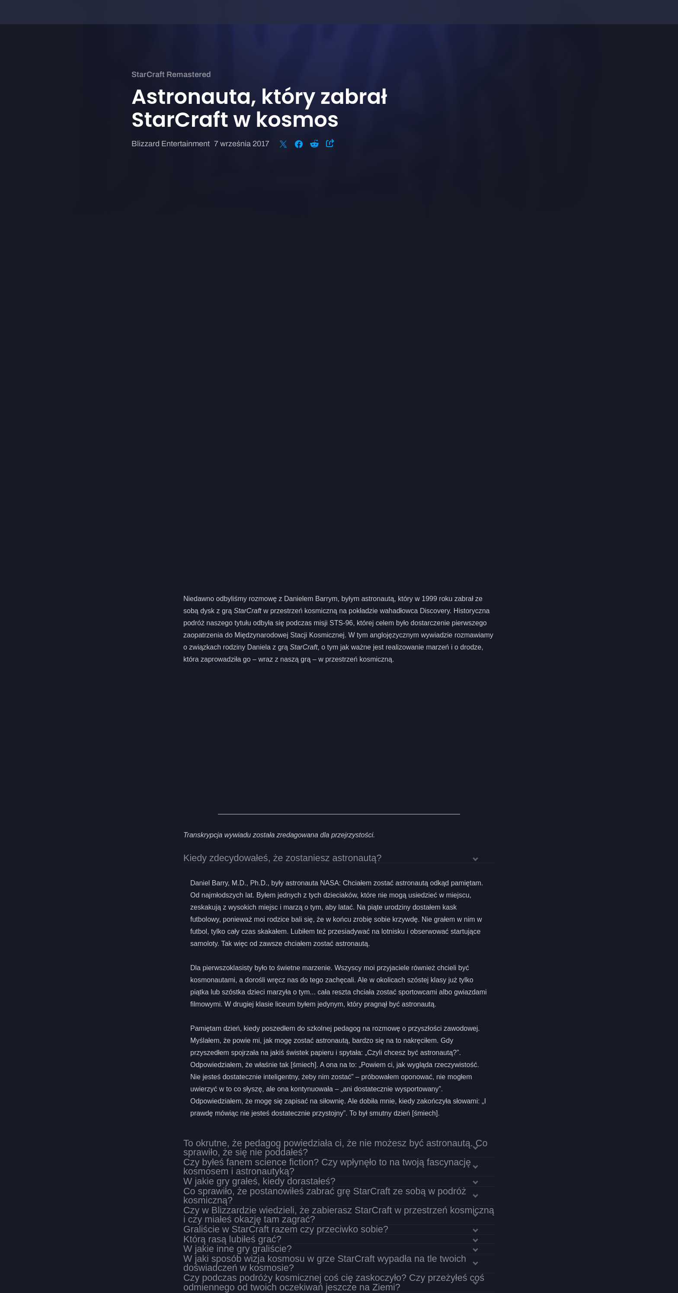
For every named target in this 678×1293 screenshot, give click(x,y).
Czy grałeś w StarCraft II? (236, 928)
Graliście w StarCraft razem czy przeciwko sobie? (285, 822)
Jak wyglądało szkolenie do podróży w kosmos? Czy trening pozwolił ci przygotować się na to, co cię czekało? (330, 894)
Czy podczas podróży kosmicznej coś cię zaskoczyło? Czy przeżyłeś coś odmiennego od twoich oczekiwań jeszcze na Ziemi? (333, 875)
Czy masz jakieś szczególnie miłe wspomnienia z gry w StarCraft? (319, 966)
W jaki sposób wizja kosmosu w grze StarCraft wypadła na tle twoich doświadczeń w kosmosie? (324, 855)
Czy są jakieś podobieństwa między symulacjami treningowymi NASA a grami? (330, 913)
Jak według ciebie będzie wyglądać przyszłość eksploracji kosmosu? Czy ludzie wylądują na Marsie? (334, 990)
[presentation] (39, 22)
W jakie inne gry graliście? (237, 841)
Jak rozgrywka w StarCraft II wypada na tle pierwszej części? (309, 937)
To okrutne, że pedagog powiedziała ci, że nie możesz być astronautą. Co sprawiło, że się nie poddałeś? (335, 740)
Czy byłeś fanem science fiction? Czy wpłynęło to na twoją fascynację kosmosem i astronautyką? (327, 759)
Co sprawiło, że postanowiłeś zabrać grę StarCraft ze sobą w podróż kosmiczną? (324, 788)
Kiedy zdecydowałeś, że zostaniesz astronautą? (282, 451)
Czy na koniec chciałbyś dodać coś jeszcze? (275, 1005)
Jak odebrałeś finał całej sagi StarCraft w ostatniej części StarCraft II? (327, 976)
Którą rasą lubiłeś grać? (232, 832)
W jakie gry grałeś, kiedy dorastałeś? (259, 774)
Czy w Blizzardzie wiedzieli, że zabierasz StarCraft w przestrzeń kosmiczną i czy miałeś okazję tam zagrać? (338, 807)
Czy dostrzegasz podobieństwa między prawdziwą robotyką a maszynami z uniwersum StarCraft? (335, 952)
